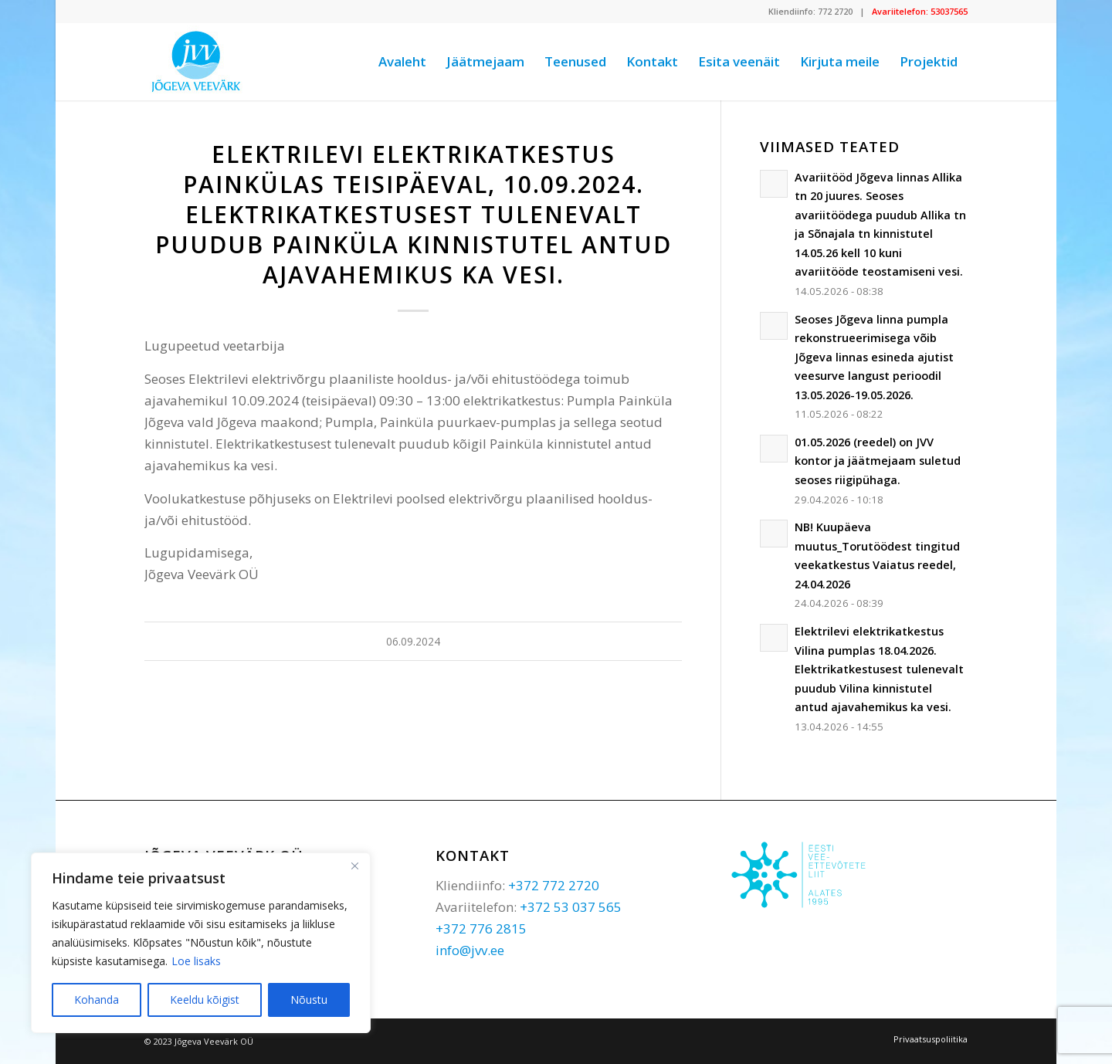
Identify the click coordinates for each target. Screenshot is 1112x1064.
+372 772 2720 (553, 885)
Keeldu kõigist (204, 999)
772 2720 (835, 11)
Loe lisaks (196, 961)
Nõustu (308, 999)
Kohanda (96, 999)
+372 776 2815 (481, 928)
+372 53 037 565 (571, 907)
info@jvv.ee (470, 950)
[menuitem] (402, 61)
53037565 (949, 11)
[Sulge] (354, 865)
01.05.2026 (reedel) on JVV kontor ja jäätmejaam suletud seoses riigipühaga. (878, 461)
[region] (201, 942)
